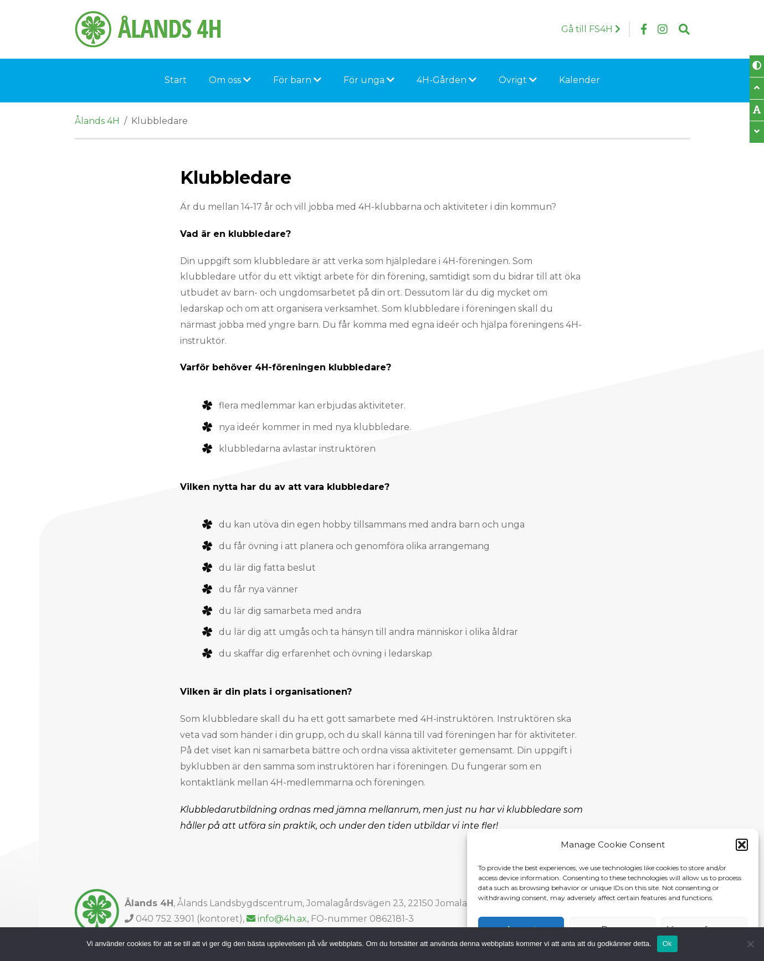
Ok (667, 943)
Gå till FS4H (591, 29)
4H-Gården (446, 80)
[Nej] (750, 943)
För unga (368, 80)
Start (176, 80)
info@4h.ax (277, 918)
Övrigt (518, 80)
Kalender (579, 80)
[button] (741, 844)
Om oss (230, 80)
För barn (297, 80)
